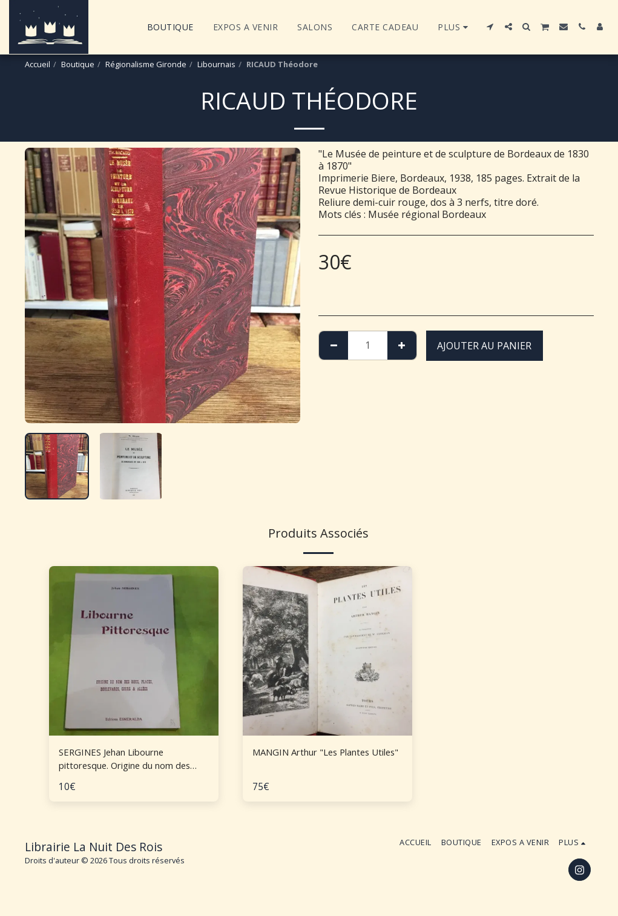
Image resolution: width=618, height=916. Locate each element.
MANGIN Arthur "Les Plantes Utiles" (318, 760)
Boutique (77, 64)
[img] (134, 651)
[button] (490, 26)
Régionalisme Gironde (145, 64)
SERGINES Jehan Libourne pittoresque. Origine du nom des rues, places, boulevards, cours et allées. (132, 760)
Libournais (216, 64)
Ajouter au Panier (484, 345)
